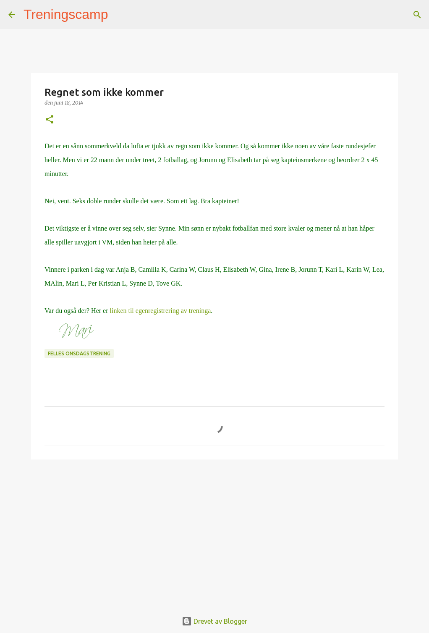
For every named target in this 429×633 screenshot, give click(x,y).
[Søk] (120, 15)
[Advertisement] (214, 531)
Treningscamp (66, 14)
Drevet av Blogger (214, 621)
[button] (49, 120)
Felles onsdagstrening (79, 353)
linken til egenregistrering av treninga (160, 310)
